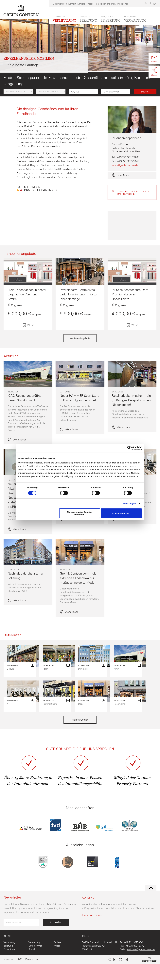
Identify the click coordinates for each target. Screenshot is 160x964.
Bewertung (9, 949)
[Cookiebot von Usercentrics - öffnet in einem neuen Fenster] (129, 448)
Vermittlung (9, 942)
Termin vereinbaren (92, 915)
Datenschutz (31, 959)
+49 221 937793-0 (133, 942)
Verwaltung (34, 942)
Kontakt (72, 3)
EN (154, 3)
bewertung (110, 18)
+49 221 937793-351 (129, 157)
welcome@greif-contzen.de (141, 949)
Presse (90, 3)
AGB (20, 959)
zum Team (123, 175)
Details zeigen (129, 503)
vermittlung (64, 18)
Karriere (81, 3)
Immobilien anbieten (105, 3)
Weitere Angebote (80, 338)
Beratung (8, 945)
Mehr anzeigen (80, 719)
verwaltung (135, 18)
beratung (88, 18)
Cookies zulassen (121, 513)
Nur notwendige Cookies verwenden (79, 513)
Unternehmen (60, 3)
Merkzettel (122, 3)
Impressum (9, 959)
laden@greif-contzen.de (125, 165)
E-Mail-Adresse (14, 922)
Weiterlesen (20, 439)
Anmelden (56, 922)
